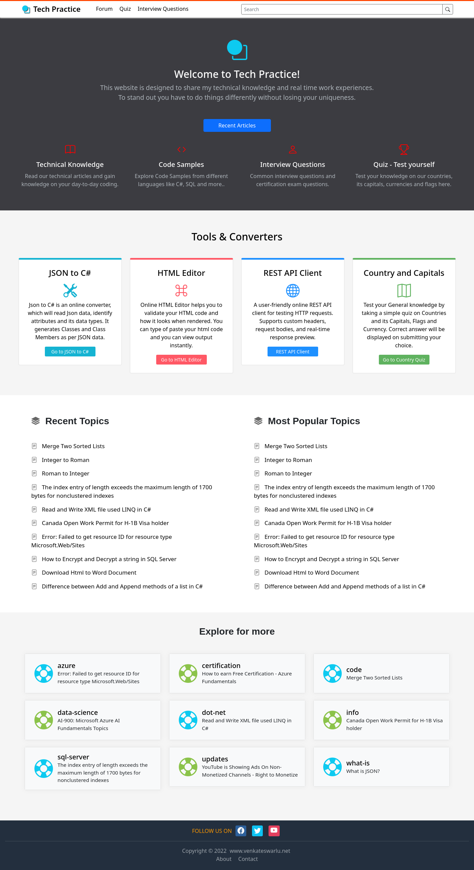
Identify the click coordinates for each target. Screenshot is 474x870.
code (354, 669)
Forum (104, 8)
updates (215, 758)
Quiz (125, 8)
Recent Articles (237, 125)
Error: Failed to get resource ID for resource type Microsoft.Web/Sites (101, 541)
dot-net (214, 712)
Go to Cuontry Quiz (404, 359)
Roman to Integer (60, 473)
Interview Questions (163, 8)
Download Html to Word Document (84, 572)
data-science (78, 712)
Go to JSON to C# (70, 351)
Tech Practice (57, 9)
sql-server (73, 756)
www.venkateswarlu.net (260, 850)
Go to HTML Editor (181, 359)
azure (67, 665)
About (223, 859)
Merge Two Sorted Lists (68, 446)
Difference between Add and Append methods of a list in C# (117, 586)
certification (221, 665)
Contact (248, 859)
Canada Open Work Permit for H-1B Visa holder (100, 523)
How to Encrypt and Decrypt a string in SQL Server (104, 559)
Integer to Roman (60, 460)
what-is (358, 762)
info (352, 712)
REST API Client (292, 351)
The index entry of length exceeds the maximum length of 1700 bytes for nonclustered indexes (121, 491)
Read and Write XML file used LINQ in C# (91, 509)
